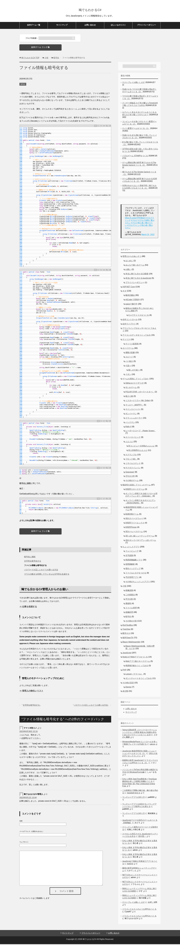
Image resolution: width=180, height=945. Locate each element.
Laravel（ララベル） (134, 675)
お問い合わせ (90, 26)
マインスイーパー (132, 410)
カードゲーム (128, 349)
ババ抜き (129, 362)
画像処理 (129, 613)
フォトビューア (132, 552)
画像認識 (129, 591)
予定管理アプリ (132, 578)
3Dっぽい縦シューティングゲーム (139, 537)
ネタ (124, 292)
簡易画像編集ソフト (133, 561)
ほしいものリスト (118, 26)
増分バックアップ (132, 569)
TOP (30, 59)
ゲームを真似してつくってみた (135, 380)
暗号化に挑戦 (25, 484)
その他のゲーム (132, 481)
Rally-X (128, 427)
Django (128, 688)
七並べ (128, 366)
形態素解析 (130, 565)
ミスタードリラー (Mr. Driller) (137, 401)
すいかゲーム (131, 388)
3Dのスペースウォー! (134, 519)
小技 (124, 587)
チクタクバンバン (132, 469)
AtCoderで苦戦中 (132, 300)
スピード (129, 358)
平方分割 (129, 600)
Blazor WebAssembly (131, 643)
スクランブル (131, 455)
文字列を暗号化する (32, 562)
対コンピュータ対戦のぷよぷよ (141, 447)
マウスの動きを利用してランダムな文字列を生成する (46, 575)
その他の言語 (128, 684)
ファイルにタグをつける (135, 574)
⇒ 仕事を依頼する (28, 607)
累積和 (128, 604)
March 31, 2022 (147, 235)
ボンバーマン (131, 414)
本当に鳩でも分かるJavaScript (138, 279)
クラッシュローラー (133, 419)
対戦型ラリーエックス (134, 524)
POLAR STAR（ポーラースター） (139, 393)
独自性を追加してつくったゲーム (136, 486)
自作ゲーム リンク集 (40, 48)
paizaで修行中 (131, 305)
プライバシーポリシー (146, 26)
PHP (124, 671)
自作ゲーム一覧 (33, 26)
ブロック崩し (131, 460)
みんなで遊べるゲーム (134, 266)
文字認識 (129, 556)
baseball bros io (133, 794)
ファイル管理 (131, 609)
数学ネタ (126, 634)
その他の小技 (131, 622)
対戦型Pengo (130, 528)
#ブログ (134, 221)
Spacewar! (129, 473)
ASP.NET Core (128, 288)
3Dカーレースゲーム (134, 532)
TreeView (126, 630)
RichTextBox (127, 626)
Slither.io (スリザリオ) (134, 384)
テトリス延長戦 (132, 345)
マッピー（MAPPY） (134, 406)
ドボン (128, 375)
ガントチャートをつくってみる (138, 679)
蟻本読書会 (130, 296)
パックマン (130, 423)
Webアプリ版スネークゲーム (137, 662)
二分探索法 (130, 596)
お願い (128, 270)
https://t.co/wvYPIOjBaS (135, 219)
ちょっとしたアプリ (130, 548)
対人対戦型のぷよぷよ (137, 451)
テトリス (126, 340)
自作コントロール (130, 320)
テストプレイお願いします (133, 83)
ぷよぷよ (129, 442)
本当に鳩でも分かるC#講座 (136, 275)
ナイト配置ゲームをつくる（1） (136, 129)
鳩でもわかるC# (90, 9)
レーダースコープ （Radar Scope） (140, 432)
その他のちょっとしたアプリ (137, 582)
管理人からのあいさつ (131, 257)
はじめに (129, 261)
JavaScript (126, 654)
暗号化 (23, 85)
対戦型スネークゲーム (134, 490)
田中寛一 (142, 837)
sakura (152, 745)
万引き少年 (130, 477)
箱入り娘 (129, 397)
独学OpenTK (127, 638)
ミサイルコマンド (132, 464)
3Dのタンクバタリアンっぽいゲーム (140, 541)
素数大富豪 (130, 353)
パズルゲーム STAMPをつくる (135, 157)
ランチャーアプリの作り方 (133, 798)
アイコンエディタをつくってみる (136, 336)
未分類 (125, 692)
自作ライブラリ (129, 325)
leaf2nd (130, 865)
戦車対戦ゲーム (132, 515)
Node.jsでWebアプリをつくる (135, 658)
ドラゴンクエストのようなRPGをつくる (139, 910)
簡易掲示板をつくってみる (136, 666)
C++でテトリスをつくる (138, 316)
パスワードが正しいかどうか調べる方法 (41, 571)
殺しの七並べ (134, 371)
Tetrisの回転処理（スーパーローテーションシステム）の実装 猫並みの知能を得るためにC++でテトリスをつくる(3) (139, 733)
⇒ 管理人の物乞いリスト (31, 691)
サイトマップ (62, 26)
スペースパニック (132, 438)
